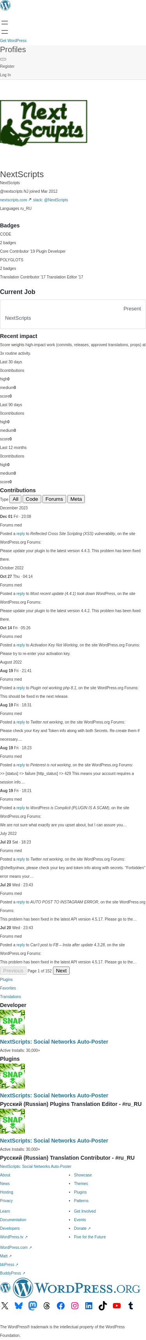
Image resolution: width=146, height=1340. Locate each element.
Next (61, 971)
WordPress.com (16, 1247)
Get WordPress (13, 41)
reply (20, 534)
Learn (5, 1211)
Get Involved (85, 1211)
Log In (5, 75)
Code (32, 499)
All (15, 499)
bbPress (9, 1265)
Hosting (6, 1192)
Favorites (8, 988)
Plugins (6, 979)
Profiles (13, 49)
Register (7, 66)
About (5, 1175)
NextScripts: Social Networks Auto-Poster (54, 1042)
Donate (82, 1228)
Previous (13, 971)
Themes (81, 1184)
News (5, 1184)
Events (80, 1220)
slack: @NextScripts (50, 200)
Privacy (6, 1201)
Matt (6, 1256)
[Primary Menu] (3, 59)
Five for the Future (90, 1237)
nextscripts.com (16, 200)
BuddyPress (12, 1273)
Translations (10, 997)
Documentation (13, 1220)
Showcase (83, 1175)
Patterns (81, 1201)
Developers (10, 1228)
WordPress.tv (14, 1237)
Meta (76, 499)
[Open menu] (4, 22)
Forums (54, 499)
